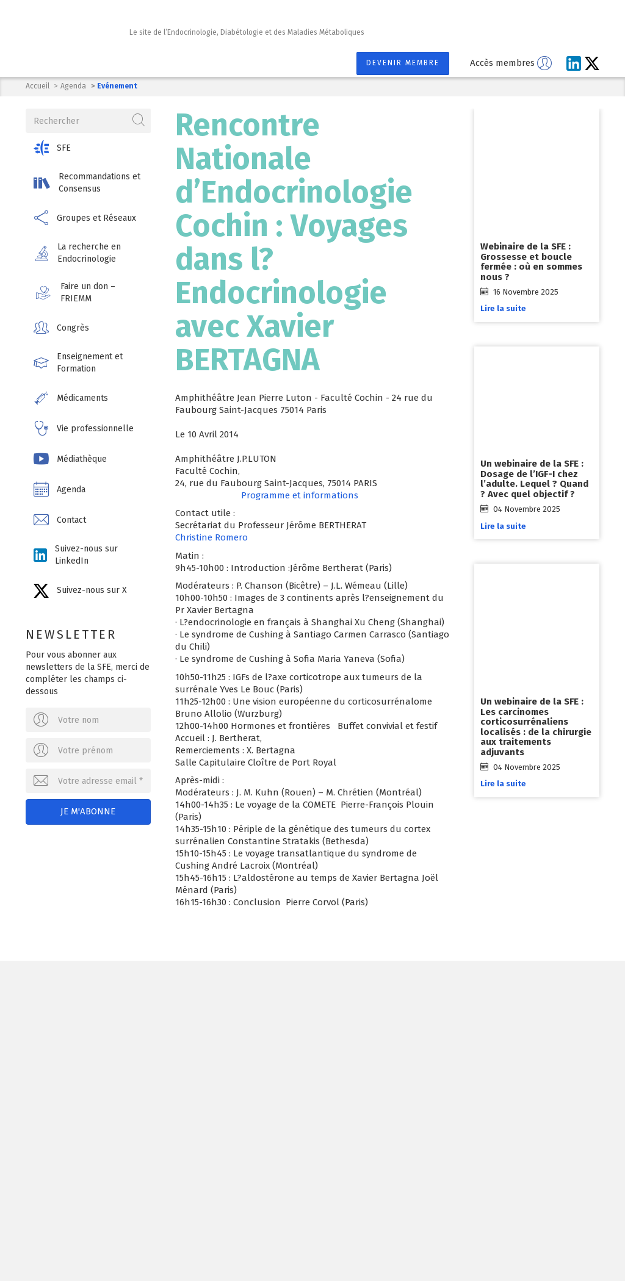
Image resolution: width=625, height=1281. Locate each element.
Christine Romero (211, 537)
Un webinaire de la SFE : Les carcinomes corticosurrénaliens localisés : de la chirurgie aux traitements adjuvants (535, 727)
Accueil (37, 86)
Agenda (73, 86)
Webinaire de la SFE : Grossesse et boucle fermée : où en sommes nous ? (531, 261)
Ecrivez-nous (146, 1081)
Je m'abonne (88, 811)
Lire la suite (503, 308)
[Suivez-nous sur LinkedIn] (573, 63)
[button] (88, 148)
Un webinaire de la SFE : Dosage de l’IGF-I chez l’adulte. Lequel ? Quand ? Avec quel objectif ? (534, 479)
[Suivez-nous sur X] (592, 63)
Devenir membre (402, 63)
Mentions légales (290, 1246)
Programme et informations (299, 495)
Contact (357, 1246)
